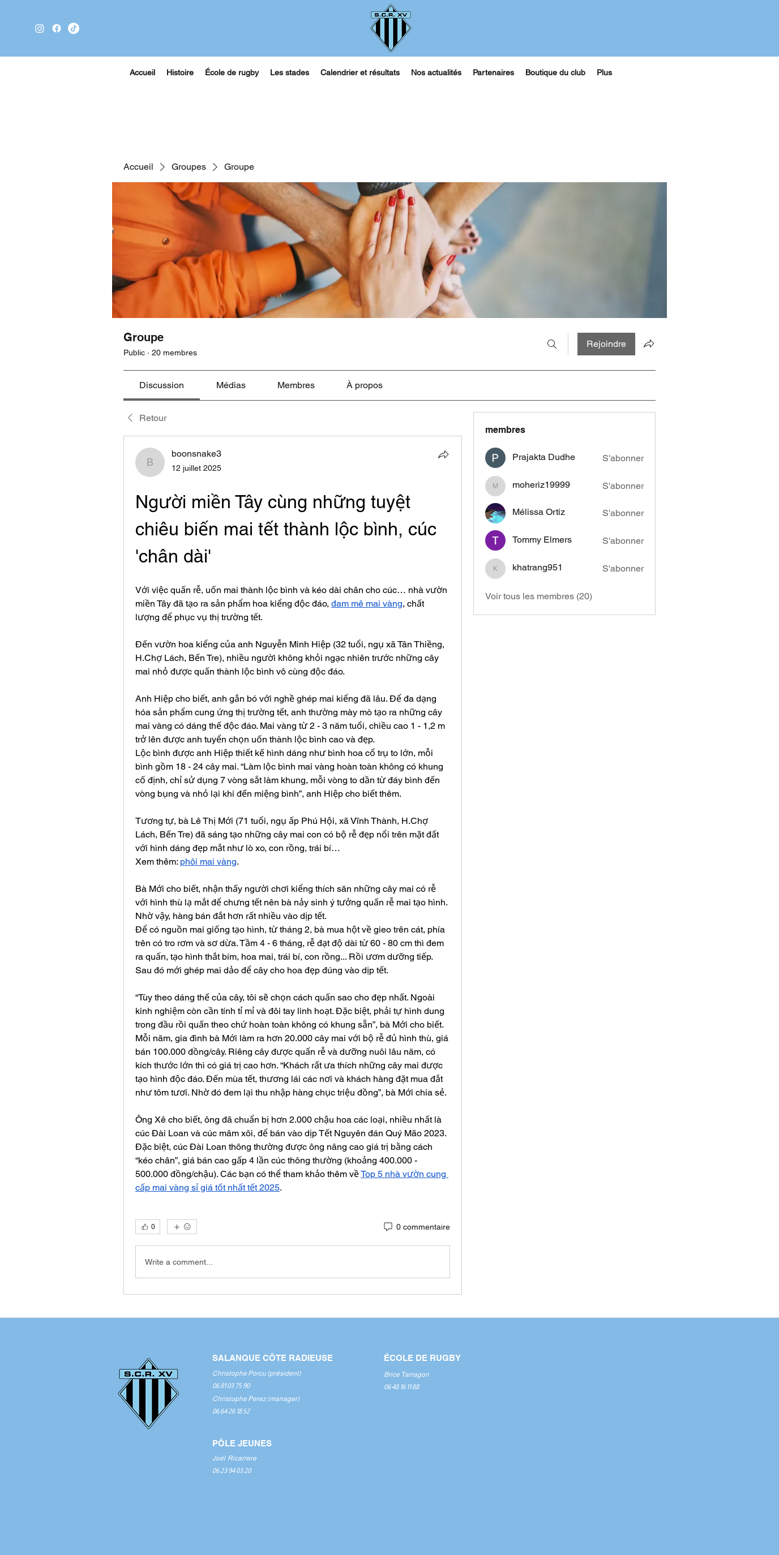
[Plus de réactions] (182, 1226)
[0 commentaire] (416, 1227)
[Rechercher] (552, 344)
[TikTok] (73, 28)
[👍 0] (147, 1226)
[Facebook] (56, 28)
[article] (292, 865)
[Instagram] (39, 28)
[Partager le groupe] (649, 343)
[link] (161, 385)
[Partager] (443, 454)
